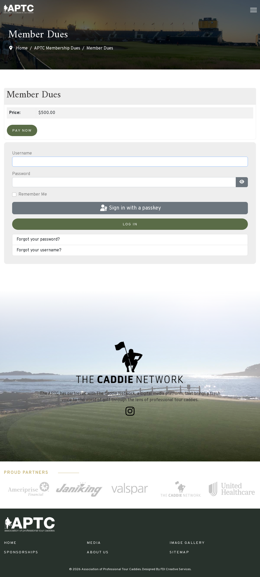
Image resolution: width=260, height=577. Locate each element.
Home (10, 543)
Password (21, 174)
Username (22, 153)
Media (94, 543)
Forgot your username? (39, 250)
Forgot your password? (38, 239)
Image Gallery (187, 543)
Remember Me (32, 194)
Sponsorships (21, 552)
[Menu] (253, 10)
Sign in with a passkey (130, 208)
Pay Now (22, 130)
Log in (130, 224)
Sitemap (179, 552)
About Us (98, 552)
